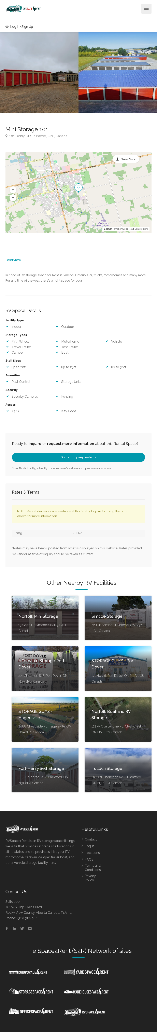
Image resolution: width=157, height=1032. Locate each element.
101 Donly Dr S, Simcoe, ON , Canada (36, 136)
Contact (91, 840)
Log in (89, 847)
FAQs (89, 860)
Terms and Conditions (93, 868)
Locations (92, 853)
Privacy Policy (90, 879)
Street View (128, 159)
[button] (13, 189)
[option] (117, 72)
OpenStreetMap (125, 229)
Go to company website (78, 458)
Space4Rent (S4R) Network (74, 951)
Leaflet (108, 229)
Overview (12, 260)
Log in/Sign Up (19, 27)
